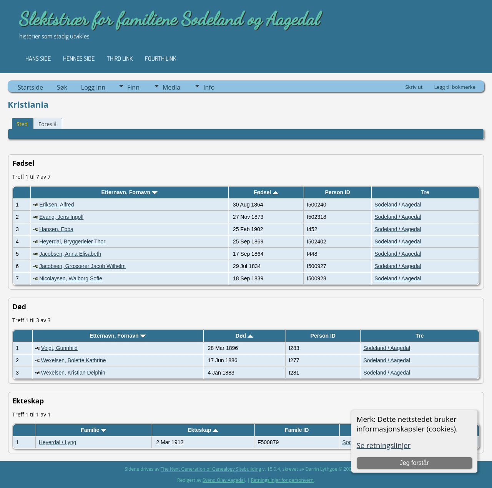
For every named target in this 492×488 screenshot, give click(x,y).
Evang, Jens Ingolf (61, 217)
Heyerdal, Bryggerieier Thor (72, 241)
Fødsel (266, 192)
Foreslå (47, 124)
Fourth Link (160, 58)
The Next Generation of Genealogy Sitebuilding (211, 469)
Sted (22, 124)
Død (244, 336)
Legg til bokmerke (454, 86)
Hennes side (79, 58)
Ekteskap (203, 430)
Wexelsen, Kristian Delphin (73, 373)
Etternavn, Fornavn (129, 192)
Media (171, 87)
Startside (30, 87)
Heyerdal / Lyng (57, 442)
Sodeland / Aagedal (397, 205)
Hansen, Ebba (56, 229)
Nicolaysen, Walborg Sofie (70, 278)
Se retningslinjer (384, 445)
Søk (62, 87)
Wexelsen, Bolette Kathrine (73, 360)
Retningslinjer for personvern (282, 480)
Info (208, 87)
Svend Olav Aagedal (224, 480)
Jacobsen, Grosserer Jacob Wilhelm (82, 266)
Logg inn (93, 87)
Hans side (38, 58)
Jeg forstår (414, 463)
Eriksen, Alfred (56, 205)
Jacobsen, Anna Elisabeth (70, 254)
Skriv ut (413, 86)
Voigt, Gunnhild (59, 348)
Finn (133, 87)
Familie (93, 430)
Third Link (120, 58)
